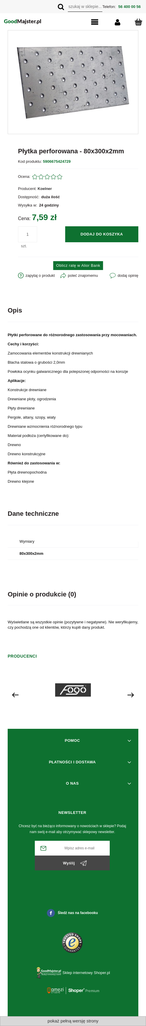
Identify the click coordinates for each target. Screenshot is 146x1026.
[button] (87, 22)
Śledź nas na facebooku (72, 913)
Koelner (45, 188)
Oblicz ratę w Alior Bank (78, 265)
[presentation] (15, 694)
